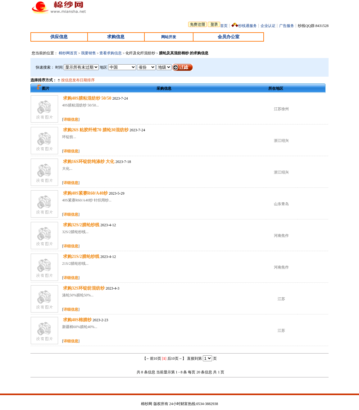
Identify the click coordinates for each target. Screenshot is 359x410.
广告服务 (286, 26)
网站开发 (168, 37)
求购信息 (116, 36)
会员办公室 (228, 36)
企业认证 (268, 26)
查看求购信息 (110, 53)
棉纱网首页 (68, 53)
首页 (224, 26)
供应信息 (59, 36)
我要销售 (88, 53)
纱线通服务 (247, 26)
